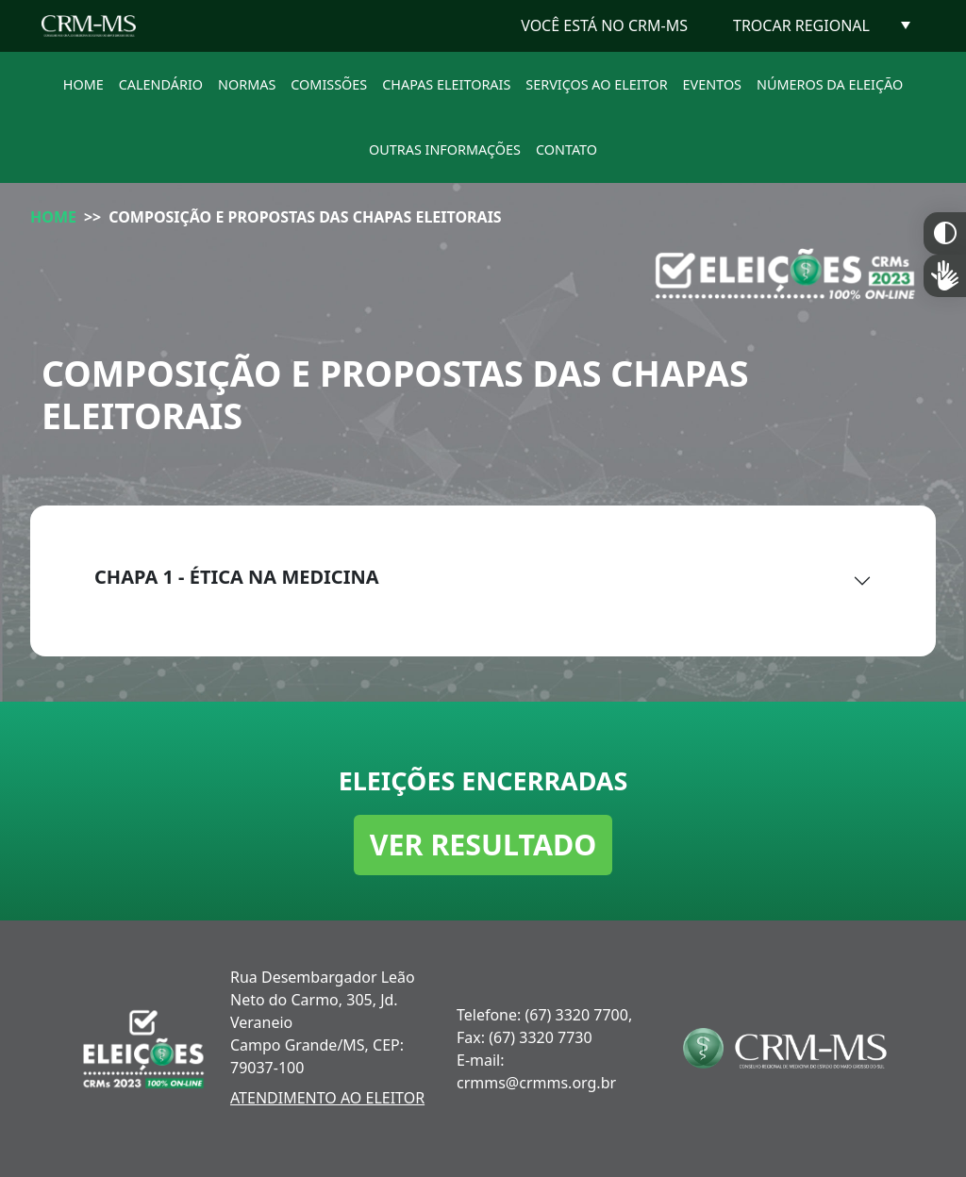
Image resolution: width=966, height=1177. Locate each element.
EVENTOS (712, 84)
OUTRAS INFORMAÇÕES (445, 149)
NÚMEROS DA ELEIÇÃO (830, 84)
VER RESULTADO (483, 844)
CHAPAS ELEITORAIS (446, 84)
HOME (83, 84)
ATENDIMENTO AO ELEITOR (327, 1097)
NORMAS (246, 84)
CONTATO (566, 149)
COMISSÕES (329, 84)
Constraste (945, 233)
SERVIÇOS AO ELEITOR (596, 84)
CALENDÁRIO (161, 84)
